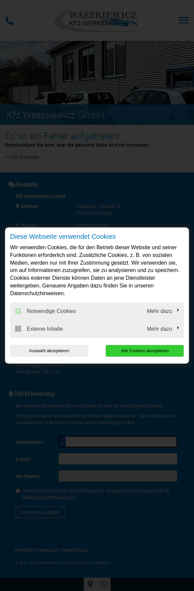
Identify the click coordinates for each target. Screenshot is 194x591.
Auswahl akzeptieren (49, 350)
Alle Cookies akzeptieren (145, 350)
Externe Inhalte (39, 329)
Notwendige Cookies (45, 311)
